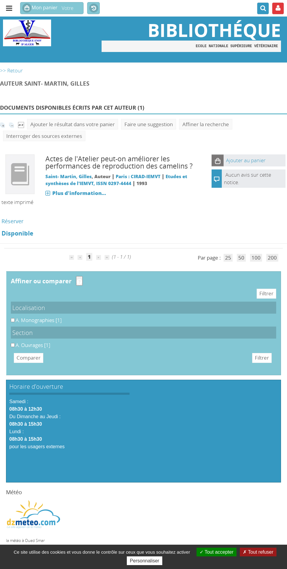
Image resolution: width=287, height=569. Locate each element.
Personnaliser (144, 560)
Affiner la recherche (205, 124)
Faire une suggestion (148, 124)
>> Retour (11, 70)
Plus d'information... (79, 193)
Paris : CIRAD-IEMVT (138, 176)
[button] (218, 160)
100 (256, 257)
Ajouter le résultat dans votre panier (72, 124)
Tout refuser (258, 552)
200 (272, 257)
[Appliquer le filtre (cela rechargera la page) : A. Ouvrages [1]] (33, 345)
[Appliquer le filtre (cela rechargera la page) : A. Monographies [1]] (39, 320)
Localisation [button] (28, 307)
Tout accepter (217, 552)
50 (241, 257)
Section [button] (22, 332)
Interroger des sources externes (44, 135)
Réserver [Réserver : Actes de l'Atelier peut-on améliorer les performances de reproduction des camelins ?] (12, 221)
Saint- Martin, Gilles (68, 176)
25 (228, 257)
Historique (93, 8)
